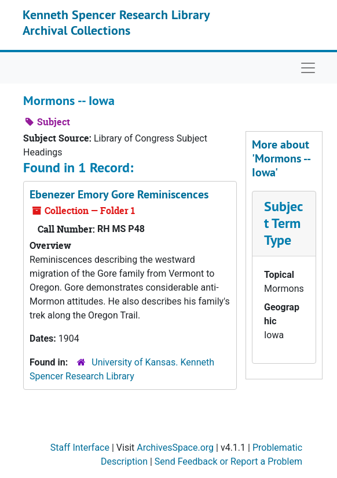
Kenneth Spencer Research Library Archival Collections (116, 22)
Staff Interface (79, 447)
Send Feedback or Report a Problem (228, 461)
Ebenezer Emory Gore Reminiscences (119, 194)
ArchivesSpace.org (175, 447)
